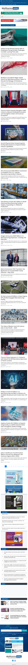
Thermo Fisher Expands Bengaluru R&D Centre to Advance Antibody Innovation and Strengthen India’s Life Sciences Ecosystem (13, 113)
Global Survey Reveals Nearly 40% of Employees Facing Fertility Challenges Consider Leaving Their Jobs (13, 50)
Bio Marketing (5, 25)
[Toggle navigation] (2, 16)
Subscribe (24, 630)
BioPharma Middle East (17, 2)
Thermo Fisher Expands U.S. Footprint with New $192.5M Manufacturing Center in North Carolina (14, 359)
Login (14, 4)
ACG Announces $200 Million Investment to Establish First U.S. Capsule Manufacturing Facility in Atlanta (14, 172)
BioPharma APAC (3, 4)
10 (22, 466)
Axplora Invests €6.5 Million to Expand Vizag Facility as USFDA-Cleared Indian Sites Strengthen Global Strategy (13, 424)
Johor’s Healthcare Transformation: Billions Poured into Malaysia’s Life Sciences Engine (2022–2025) (12, 454)
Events (8, 4)
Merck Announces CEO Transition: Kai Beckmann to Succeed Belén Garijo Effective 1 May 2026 (13, 270)
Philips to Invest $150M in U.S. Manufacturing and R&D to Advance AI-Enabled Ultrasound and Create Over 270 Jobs (14, 394)
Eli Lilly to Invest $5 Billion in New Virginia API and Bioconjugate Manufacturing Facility (14, 297)
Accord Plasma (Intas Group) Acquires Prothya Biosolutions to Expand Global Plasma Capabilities (13, 144)
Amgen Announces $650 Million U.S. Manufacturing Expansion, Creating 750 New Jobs (13, 237)
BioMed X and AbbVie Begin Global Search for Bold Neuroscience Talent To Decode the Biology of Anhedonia (13, 79)
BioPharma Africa (23, 2)
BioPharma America (4, 2)
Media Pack (10, 4)
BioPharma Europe (10, 2)
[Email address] (11, 630)
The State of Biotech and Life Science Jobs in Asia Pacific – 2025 (12, 327)
